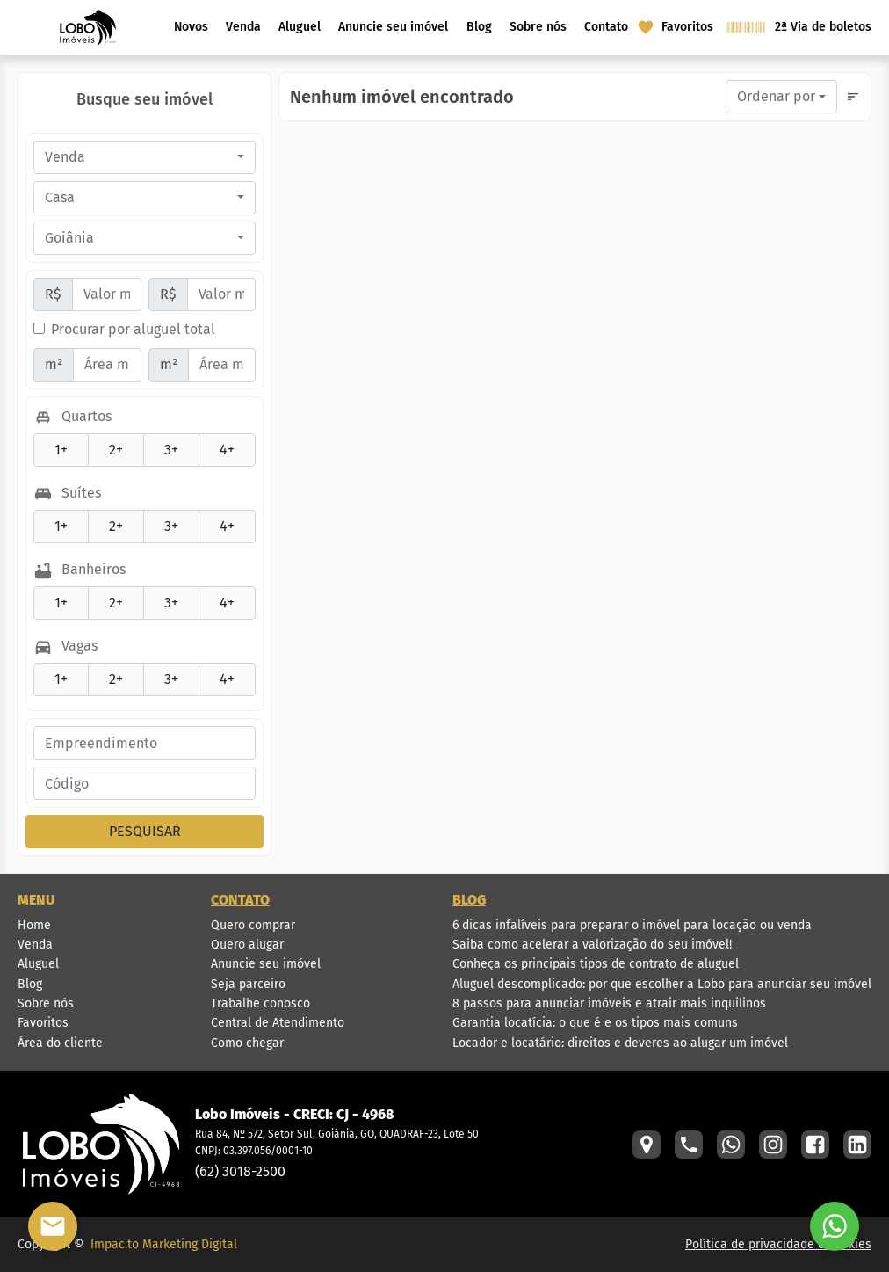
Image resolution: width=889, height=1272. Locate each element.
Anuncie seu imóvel (393, 26)
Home (34, 925)
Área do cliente (60, 1043)
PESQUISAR (145, 831)
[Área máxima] (222, 365)
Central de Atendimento (277, 1022)
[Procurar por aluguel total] (39, 328)
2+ (105, 449)
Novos (191, 26)
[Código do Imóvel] (144, 783)
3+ (160, 449)
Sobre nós (538, 26)
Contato (606, 26)
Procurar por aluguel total (133, 329)
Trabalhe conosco (260, 1003)
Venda (243, 26)
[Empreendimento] (144, 743)
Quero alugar (247, 944)
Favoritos (43, 1022)
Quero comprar (253, 925)
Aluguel (299, 26)
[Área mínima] (107, 365)
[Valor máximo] (222, 294)
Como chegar (247, 1043)
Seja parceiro (248, 984)
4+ (217, 449)
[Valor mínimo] (106, 294)
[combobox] (144, 157)
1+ (50, 449)
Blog (479, 26)
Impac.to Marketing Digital (163, 1244)
